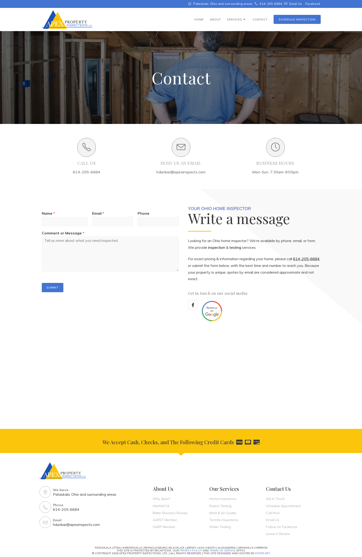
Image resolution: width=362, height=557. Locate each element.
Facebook (312, 4)
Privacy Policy (191, 550)
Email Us (295, 4)
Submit (52, 287)
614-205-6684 (306, 258)
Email (98, 213)
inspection (216, 247)
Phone (143, 213)
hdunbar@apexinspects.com (76, 524)
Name (48, 213)
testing (235, 247)
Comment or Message (63, 233)
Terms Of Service (223, 550)
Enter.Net (262, 553)
